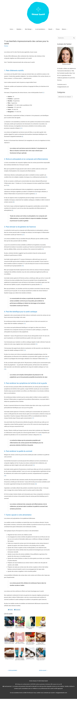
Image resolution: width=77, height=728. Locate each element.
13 (36, 370)
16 (5, 395)
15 (46, 385)
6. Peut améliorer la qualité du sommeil (21, 480)
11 (41, 310)
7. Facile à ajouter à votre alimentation (20, 543)
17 (33, 446)
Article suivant (43, 699)
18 (40, 463)
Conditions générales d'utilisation (43, 713)
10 (22, 292)
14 (24, 376)
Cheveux (6, 46)
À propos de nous (57, 713)
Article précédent (12, 699)
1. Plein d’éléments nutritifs (16, 94)
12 (24, 349)
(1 (43, 116)
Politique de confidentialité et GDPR (24, 713)
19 (33, 494)
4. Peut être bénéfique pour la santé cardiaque (24, 338)
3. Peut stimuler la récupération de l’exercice (23, 253)
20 (35, 512)
